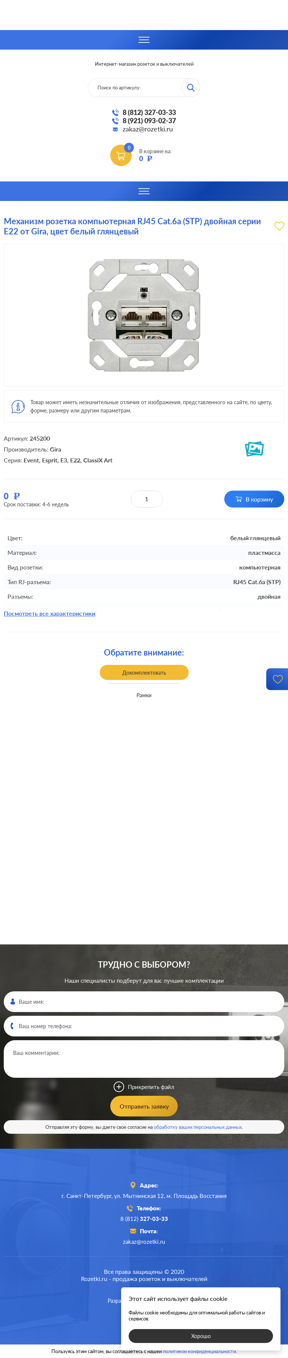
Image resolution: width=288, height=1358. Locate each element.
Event (31, 460)
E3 (63, 460)
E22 (75, 460)
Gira (55, 449)
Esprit (49, 460)
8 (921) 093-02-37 (149, 120)
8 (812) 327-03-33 (149, 112)
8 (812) (144, 1218)
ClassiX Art (97, 460)
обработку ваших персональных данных (198, 1127)
